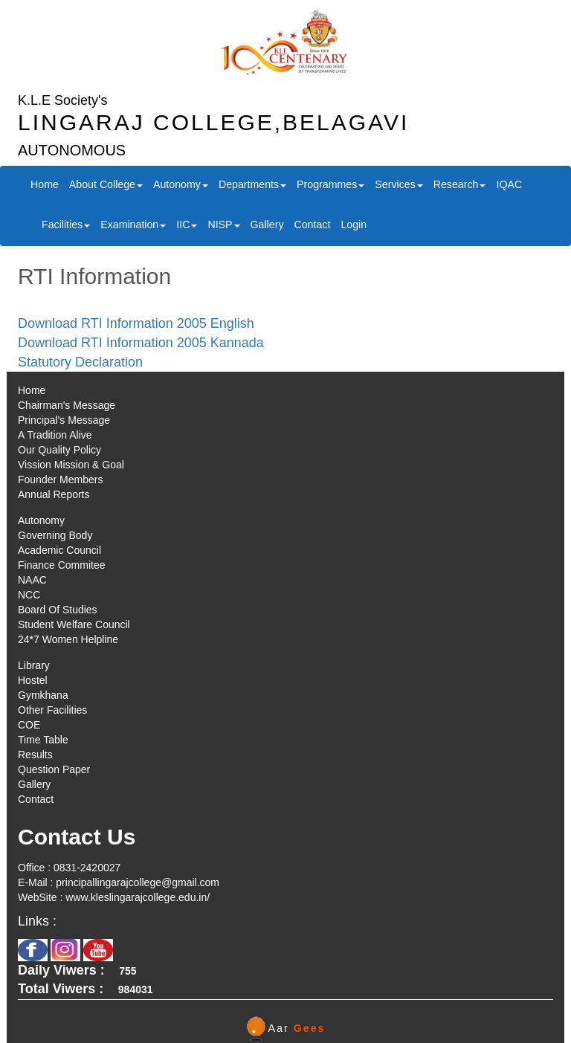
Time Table (43, 740)
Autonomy (180, 184)
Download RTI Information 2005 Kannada (141, 342)
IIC (186, 224)
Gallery (267, 224)
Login (354, 224)
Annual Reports (54, 494)
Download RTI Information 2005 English (136, 323)
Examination (133, 224)
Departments (252, 184)
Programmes (330, 184)
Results (35, 755)
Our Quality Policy (59, 450)
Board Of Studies (57, 610)
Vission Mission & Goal (71, 465)
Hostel (33, 680)
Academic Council (59, 550)
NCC (29, 595)
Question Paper (54, 769)
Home (44, 184)
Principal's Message (64, 420)
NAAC (32, 580)
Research (459, 184)
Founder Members (60, 479)
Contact (312, 224)
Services (398, 184)
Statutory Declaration (80, 362)
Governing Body (55, 535)
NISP (223, 224)
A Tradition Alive (55, 435)
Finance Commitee (62, 565)
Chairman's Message (66, 405)
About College (106, 184)
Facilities (66, 224)
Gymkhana (43, 695)
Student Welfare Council (74, 624)
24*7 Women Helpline (68, 639)
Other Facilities (52, 710)
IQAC (509, 184)
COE (29, 725)
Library (34, 665)
